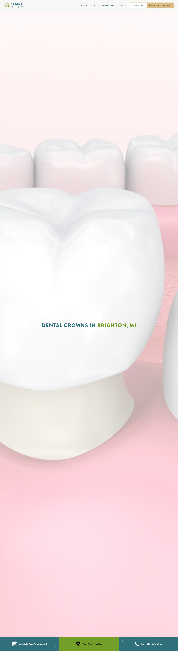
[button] (94, 5)
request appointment (160, 5)
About (84, 5)
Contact (123, 5)
